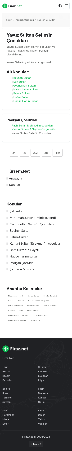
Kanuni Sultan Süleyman (38, 301)
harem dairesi (33, 305)
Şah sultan (19, 81)
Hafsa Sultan (21, 97)
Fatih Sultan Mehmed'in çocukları (32, 125)
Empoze (42, 371)
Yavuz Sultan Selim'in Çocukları (30, 224)
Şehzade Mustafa (20, 269)
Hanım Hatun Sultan (25, 101)
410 (57, 152)
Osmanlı (11, 310)
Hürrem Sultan (33, 296)
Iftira (5, 393)
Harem (21, 301)
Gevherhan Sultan (24, 85)
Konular (13, 185)
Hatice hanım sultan (25, 89)
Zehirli (6, 388)
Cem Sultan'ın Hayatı (23, 250)
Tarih (5, 367)
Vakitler (42, 423)
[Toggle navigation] (66, 6)
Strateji (42, 367)
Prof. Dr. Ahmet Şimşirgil (29, 310)
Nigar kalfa (35, 320)
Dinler (41, 414)
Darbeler (7, 380)
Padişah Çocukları (25, 20)
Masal (5, 419)
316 (46, 152)
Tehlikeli (7, 397)
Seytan (6, 401)
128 (24, 152)
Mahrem (43, 393)
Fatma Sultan (21, 93)
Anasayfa (14, 178)
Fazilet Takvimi (50, 296)
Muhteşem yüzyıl (15, 296)
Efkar (5, 423)
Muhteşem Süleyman (17, 320)
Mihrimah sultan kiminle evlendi (31, 218)
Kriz (4, 410)
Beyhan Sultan (22, 77)
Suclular (43, 375)
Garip (41, 401)
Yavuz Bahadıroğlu (40, 315)
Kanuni (11, 301)
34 (14, 152)
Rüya (41, 380)
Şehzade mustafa (15, 305)
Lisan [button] (35, 444)
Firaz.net (27, 436)
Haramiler (8, 414)
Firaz (41, 410)
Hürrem (8, 20)
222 (35, 152)
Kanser (42, 397)
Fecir (41, 388)
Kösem (6, 375)
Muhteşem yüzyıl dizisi (18, 315)
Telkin (41, 419)
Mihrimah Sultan (51, 305)
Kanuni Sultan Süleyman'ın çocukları (34, 129)
